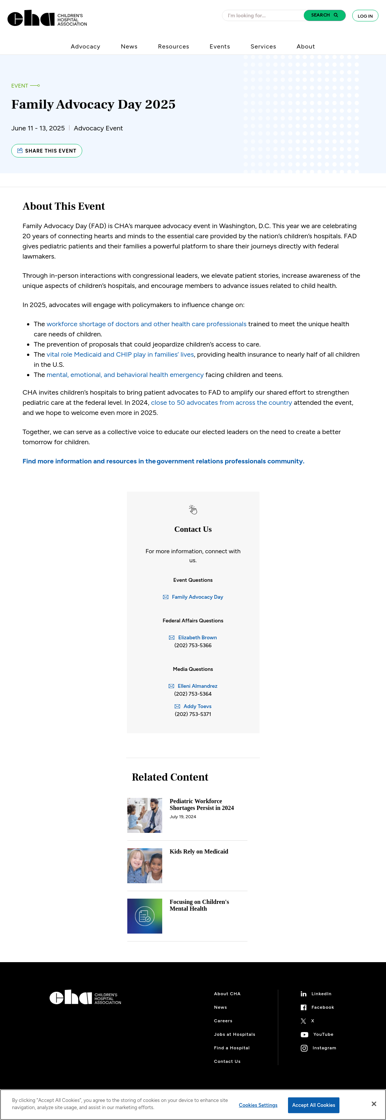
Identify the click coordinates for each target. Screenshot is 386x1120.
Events (220, 46)
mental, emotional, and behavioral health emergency (125, 375)
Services (263, 46)
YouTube (324, 1034)
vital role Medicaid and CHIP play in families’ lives (120, 354)
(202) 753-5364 (193, 694)
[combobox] (265, 15)
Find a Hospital (232, 1047)
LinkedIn (322, 993)
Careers (223, 1020)
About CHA (227, 993)
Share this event (46, 151)
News (129, 46)
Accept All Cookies (313, 1105)
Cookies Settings (258, 1105)
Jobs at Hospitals (234, 1034)
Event (19, 86)
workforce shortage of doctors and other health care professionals (146, 324)
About (306, 46)
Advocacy (86, 46)
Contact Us (227, 1061)
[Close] (374, 1104)
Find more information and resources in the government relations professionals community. (164, 461)
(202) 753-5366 (192, 645)
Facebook (323, 1007)
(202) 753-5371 (193, 714)
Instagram (324, 1047)
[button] (325, 15)
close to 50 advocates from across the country (221, 402)
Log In (365, 16)
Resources (174, 46)
